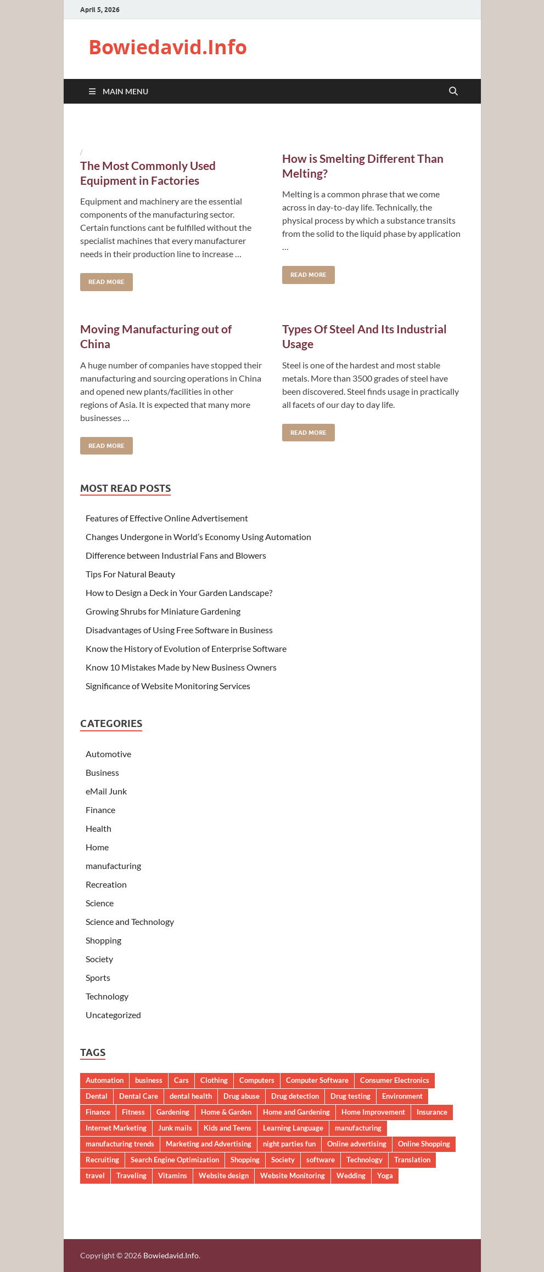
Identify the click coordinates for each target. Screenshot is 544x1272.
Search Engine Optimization (175, 1159)
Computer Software (317, 1080)
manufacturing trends (120, 1143)
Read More (102, 279)
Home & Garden (226, 1112)
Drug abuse (241, 1096)
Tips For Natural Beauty (130, 574)
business (148, 1080)
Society (99, 958)
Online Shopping (424, 1143)
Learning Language (293, 1127)
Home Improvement (373, 1112)
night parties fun (289, 1143)
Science (100, 903)
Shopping (103, 940)
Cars (181, 1080)
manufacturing (113, 865)
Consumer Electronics (394, 1080)
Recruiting (102, 1159)
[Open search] (453, 91)
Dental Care (138, 1096)
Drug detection (295, 1096)
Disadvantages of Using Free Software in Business (179, 629)
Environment (402, 1096)
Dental (97, 1096)
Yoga (385, 1175)
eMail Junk (106, 791)
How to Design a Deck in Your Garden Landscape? (179, 592)
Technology (107, 996)
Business (102, 772)
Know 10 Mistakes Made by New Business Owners (181, 667)
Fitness (133, 1112)
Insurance (432, 1112)
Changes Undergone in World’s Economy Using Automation (198, 536)
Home (97, 847)
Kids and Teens (227, 1127)
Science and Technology (130, 921)
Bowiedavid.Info (167, 46)
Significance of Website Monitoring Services (168, 685)
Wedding (351, 1175)
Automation (105, 1080)
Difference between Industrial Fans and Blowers (176, 555)
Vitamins (172, 1175)
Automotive (108, 753)
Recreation (106, 884)
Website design (224, 1175)
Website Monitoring (292, 1175)
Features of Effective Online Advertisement (167, 518)
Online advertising (356, 1143)
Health (98, 828)
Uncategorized (113, 1014)
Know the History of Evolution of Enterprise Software (186, 648)
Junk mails (175, 1127)
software (320, 1159)
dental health (191, 1096)
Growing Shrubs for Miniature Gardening (163, 611)
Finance (100, 809)
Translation (412, 1159)
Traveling (131, 1175)
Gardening (172, 1112)
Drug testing (350, 1096)
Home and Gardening (296, 1112)
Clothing (214, 1080)
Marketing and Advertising (208, 1143)
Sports (98, 977)
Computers (256, 1080)
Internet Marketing (116, 1127)
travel (95, 1175)
